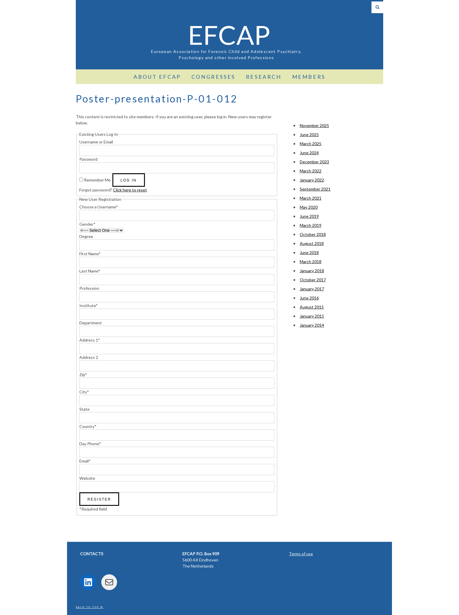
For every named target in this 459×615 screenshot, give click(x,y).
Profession (89, 288)
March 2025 (310, 143)
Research (264, 76)
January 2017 (312, 288)
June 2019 (309, 216)
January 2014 (312, 325)
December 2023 (314, 161)
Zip (83, 374)
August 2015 (312, 306)
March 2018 (310, 261)
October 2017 (313, 279)
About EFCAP (157, 76)
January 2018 (312, 270)
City (84, 391)
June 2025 (309, 134)
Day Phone (90, 443)
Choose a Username (98, 206)
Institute (88, 305)
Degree (86, 236)
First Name (90, 253)
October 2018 (313, 234)
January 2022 (312, 179)
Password (88, 159)
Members (309, 76)
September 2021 (315, 188)
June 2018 (309, 252)
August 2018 (312, 243)
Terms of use (301, 553)
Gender (87, 224)
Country (88, 426)
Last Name (89, 270)
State (84, 409)
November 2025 (314, 125)
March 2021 (310, 198)
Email (85, 460)
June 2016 (309, 297)
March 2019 (310, 225)
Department (90, 322)
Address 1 (89, 340)
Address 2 (88, 357)
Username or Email (96, 141)
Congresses (213, 76)
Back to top (89, 607)
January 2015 (312, 316)
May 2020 (309, 207)
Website (87, 478)
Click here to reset (130, 189)
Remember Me (97, 179)
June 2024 (309, 152)
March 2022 (310, 170)
